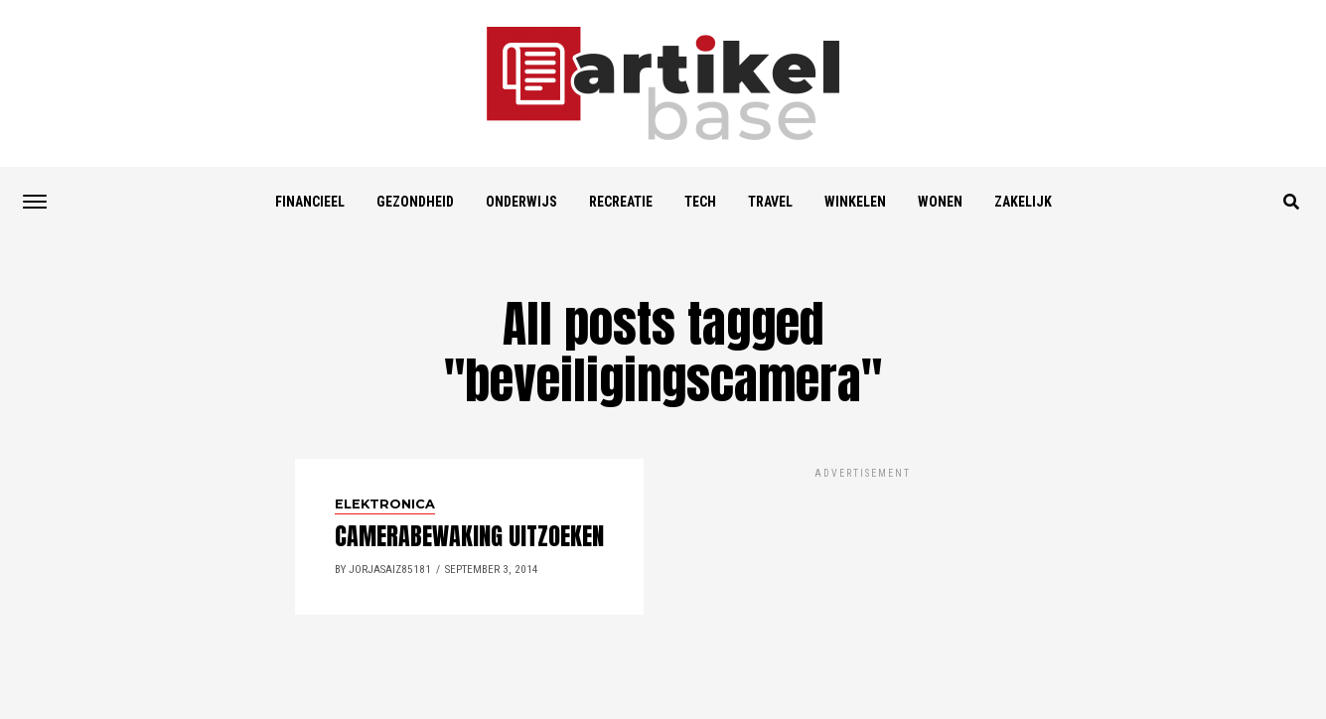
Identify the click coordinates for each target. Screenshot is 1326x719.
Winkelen (855, 202)
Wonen (940, 202)
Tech (700, 202)
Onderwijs (521, 202)
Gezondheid (415, 202)
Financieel (310, 202)
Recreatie (621, 202)
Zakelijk (1023, 202)
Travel (770, 202)
